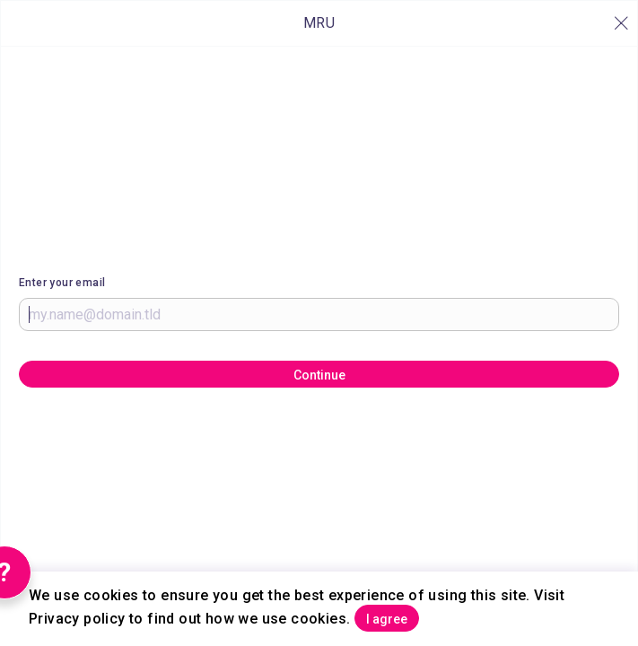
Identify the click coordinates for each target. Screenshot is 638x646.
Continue (319, 375)
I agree (386, 619)
